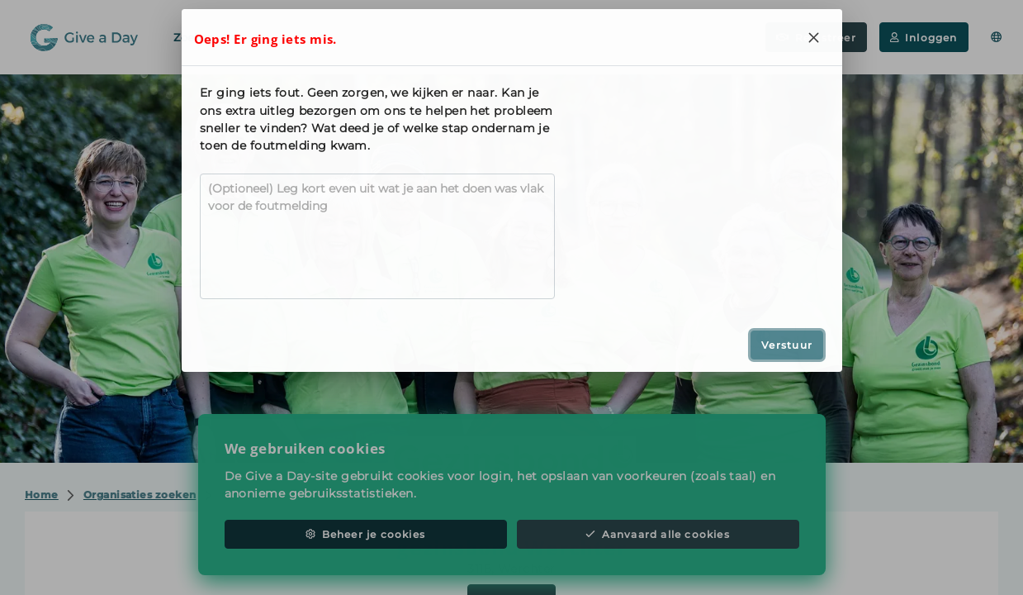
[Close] (814, 37)
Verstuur (786, 345)
